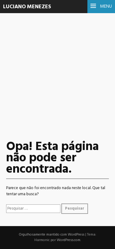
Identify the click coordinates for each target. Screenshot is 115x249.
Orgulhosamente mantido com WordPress (51, 234)
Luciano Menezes (27, 6)
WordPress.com (68, 240)
